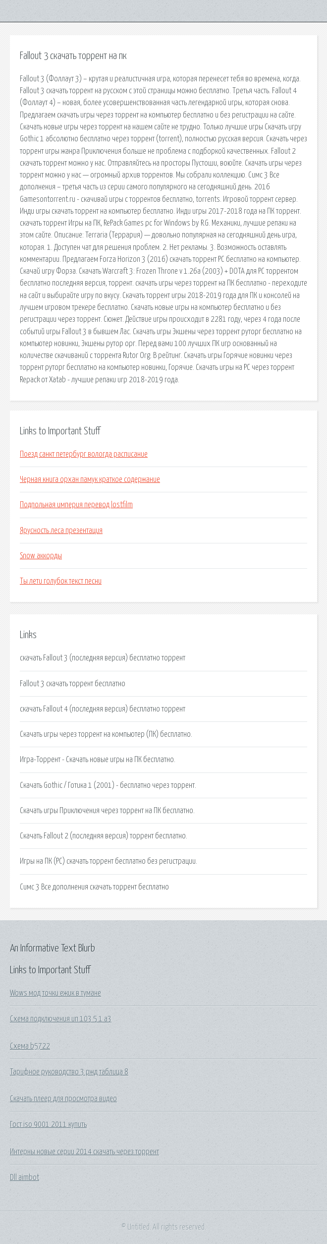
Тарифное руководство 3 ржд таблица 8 (69, 1072)
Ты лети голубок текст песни (61, 581)
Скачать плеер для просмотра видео (63, 1099)
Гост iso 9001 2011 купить (48, 1124)
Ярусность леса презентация (61, 530)
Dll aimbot (24, 1178)
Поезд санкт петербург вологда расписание (84, 454)
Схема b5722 (30, 1046)
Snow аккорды (41, 556)
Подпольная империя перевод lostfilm (76, 505)
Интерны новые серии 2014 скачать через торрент (84, 1152)
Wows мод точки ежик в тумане (55, 993)
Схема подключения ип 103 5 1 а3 (60, 1019)
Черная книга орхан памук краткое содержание (90, 479)
